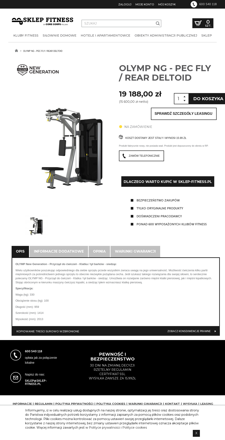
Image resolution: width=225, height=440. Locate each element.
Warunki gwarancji (135, 251)
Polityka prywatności (74, 403)
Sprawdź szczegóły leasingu (183, 113)
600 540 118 (208, 4)
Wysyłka (190, 403)
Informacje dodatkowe (59, 251)
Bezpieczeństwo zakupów (158, 200)
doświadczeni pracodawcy (159, 216)
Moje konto (144, 4)
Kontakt (172, 403)
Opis (20, 251)
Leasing (206, 403)
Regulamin (43, 403)
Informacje (22, 403)
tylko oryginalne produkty (160, 208)
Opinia (99, 251)
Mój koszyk (167, 4)
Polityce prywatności (104, 427)
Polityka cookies (110, 403)
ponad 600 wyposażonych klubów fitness (172, 224)
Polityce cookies (134, 427)
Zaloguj (124, 4)
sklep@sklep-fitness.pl (36, 382)
